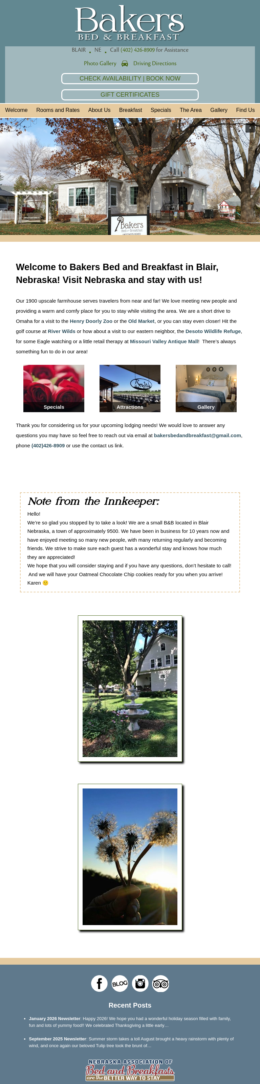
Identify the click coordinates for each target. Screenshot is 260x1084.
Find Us (245, 110)
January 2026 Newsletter (55, 1018)
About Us (99, 110)
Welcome (16, 110)
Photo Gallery (100, 64)
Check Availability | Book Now (130, 78)
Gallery (219, 110)
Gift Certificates (130, 94)
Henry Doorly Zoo (91, 321)
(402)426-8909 (48, 445)
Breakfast (130, 110)
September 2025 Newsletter (57, 1038)
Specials (161, 110)
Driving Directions (154, 64)
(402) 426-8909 (138, 50)
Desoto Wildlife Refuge (213, 331)
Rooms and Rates (58, 110)
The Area (191, 110)
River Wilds (61, 331)
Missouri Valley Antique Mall (164, 341)
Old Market (141, 321)
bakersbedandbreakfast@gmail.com (197, 435)
